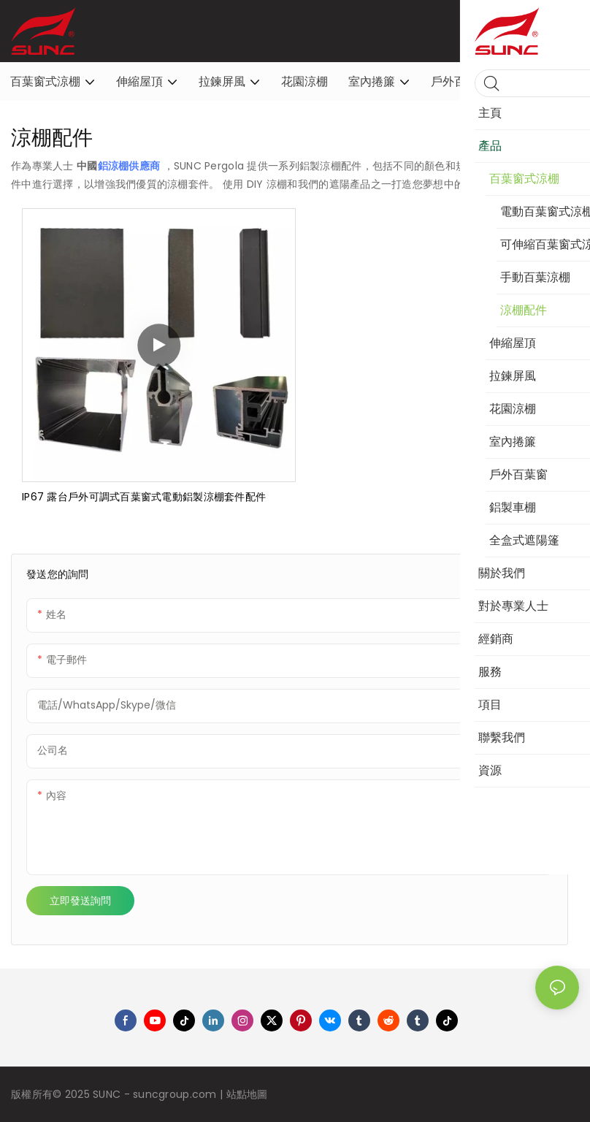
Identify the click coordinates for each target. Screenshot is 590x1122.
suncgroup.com (176, 1094)
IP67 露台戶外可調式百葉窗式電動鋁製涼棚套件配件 (144, 496)
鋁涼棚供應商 (131, 166)
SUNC (108, 1094)
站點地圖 (247, 1094)
